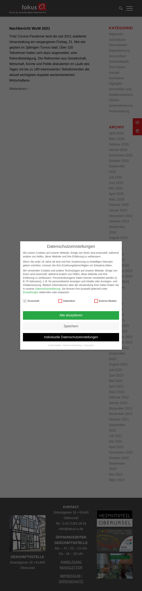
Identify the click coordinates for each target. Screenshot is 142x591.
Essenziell (31, 301)
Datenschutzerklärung (47, 288)
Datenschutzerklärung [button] (72, 345)
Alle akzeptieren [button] (71, 315)
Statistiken (66, 301)
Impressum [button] (89, 345)
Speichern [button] (71, 326)
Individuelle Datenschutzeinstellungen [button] (71, 337)
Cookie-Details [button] (54, 345)
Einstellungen (30, 292)
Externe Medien (105, 301)
